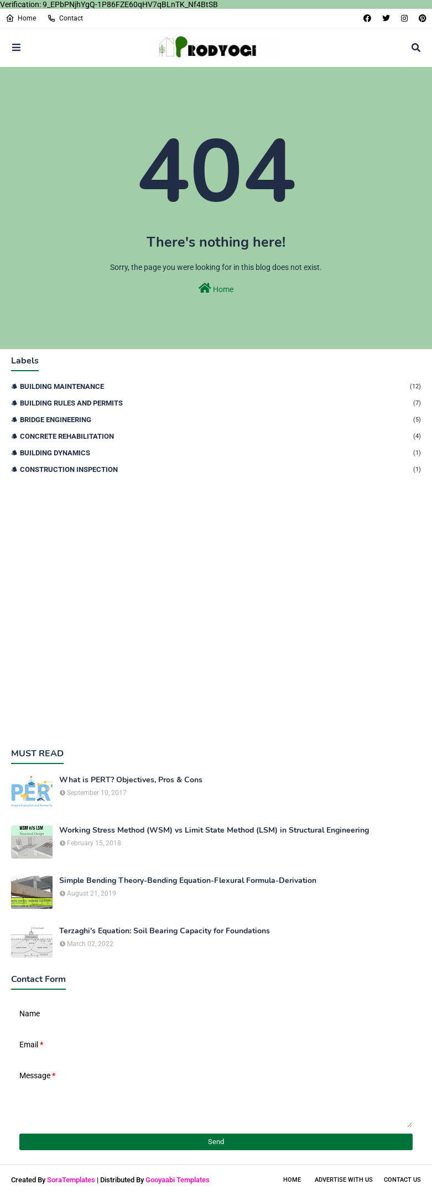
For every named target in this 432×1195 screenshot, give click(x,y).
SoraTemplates (71, 1180)
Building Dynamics (220, 453)
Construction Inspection (220, 469)
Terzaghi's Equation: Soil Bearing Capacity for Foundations (164, 931)
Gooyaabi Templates (177, 1180)
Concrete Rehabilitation (220, 436)
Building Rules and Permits (220, 403)
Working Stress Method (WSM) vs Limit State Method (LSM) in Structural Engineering (214, 830)
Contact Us (402, 1179)
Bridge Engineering (220, 419)
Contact (65, 18)
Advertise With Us (344, 1179)
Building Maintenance (220, 386)
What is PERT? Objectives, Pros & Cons (130, 780)
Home (21, 18)
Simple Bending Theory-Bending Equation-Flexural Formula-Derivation (187, 881)
